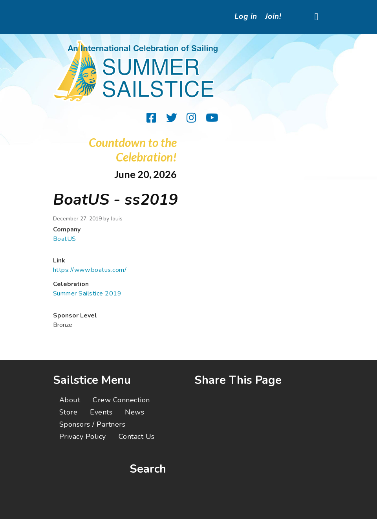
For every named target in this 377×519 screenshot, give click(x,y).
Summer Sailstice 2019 (87, 293)
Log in (245, 16)
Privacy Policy (82, 436)
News (134, 412)
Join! (273, 16)
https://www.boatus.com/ (89, 270)
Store (68, 412)
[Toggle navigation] (316, 17)
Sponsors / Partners (92, 424)
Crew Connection (121, 400)
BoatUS (64, 239)
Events (101, 412)
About (69, 400)
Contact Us (137, 436)
